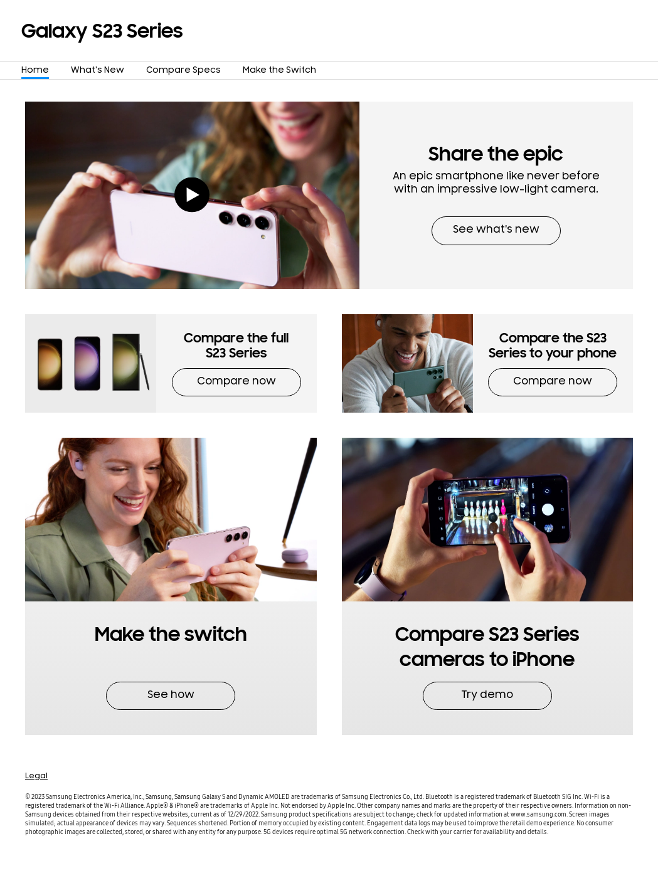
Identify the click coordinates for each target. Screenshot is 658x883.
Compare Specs (183, 71)
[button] (496, 195)
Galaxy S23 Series (102, 31)
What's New (97, 71)
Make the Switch (279, 71)
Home (35, 71)
